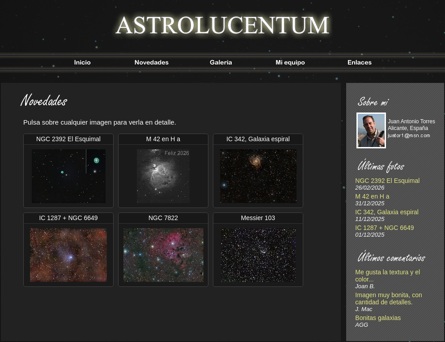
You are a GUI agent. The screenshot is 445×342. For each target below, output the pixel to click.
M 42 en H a (372, 196)
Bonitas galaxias (378, 317)
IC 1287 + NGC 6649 (384, 227)
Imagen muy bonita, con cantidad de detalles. (388, 298)
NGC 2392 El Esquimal (387, 180)
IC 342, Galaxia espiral (387, 212)
